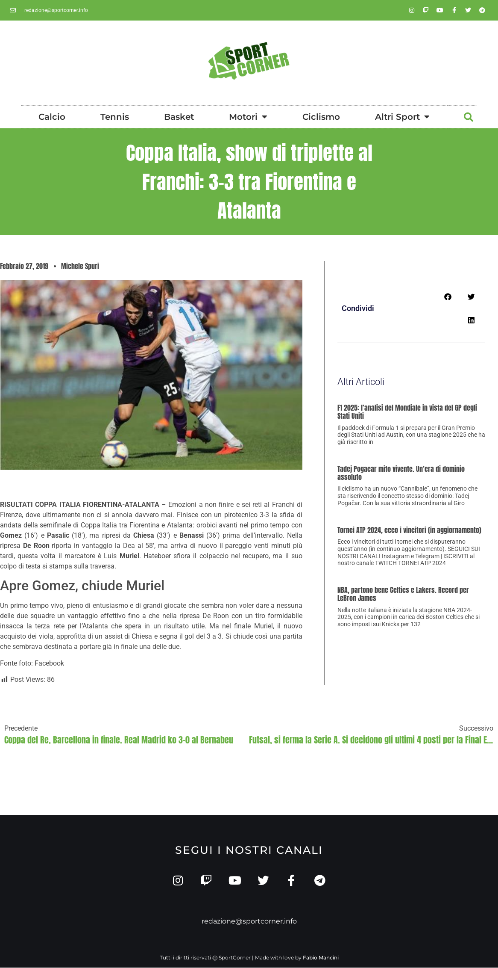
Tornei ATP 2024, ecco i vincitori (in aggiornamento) (409, 530)
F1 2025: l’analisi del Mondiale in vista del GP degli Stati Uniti (407, 412)
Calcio (51, 117)
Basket (179, 117)
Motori (248, 116)
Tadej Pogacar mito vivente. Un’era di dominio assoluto (401, 473)
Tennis (114, 117)
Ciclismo (321, 117)
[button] (468, 117)
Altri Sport (402, 116)
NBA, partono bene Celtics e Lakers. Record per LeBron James (403, 594)
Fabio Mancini (321, 958)
